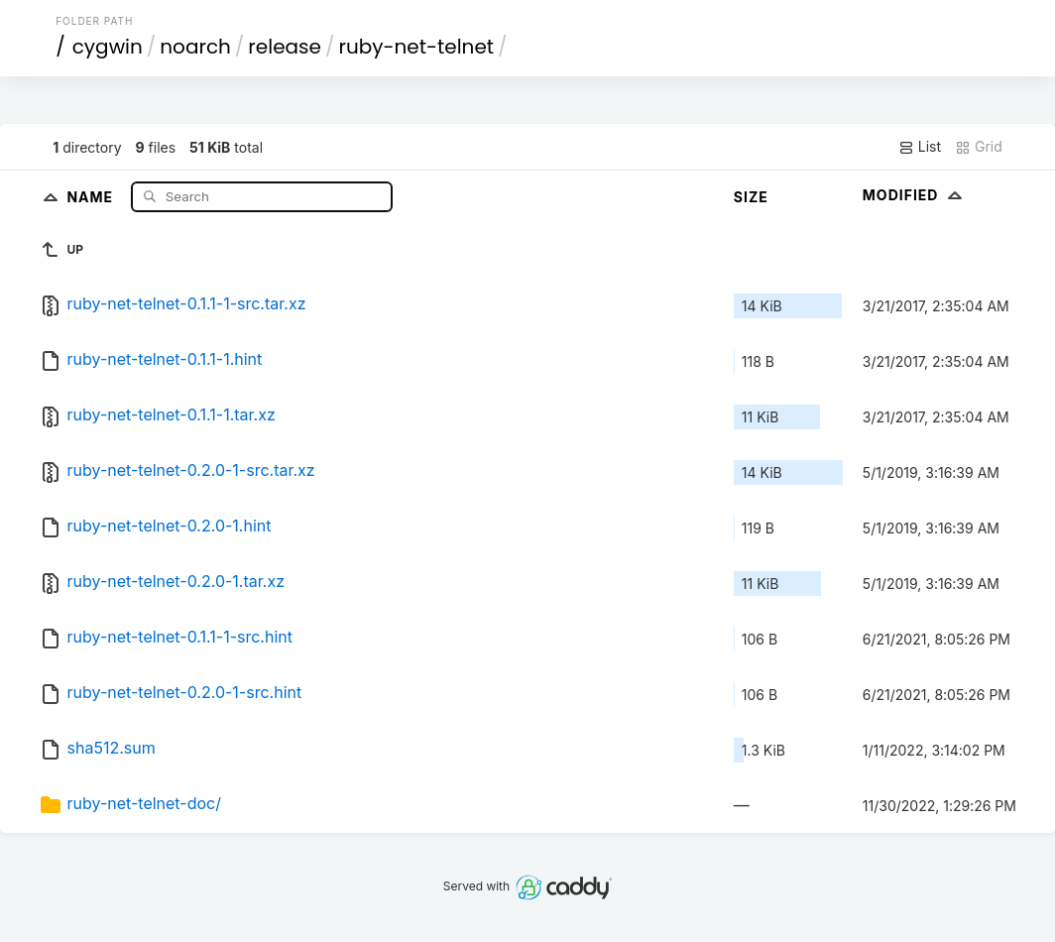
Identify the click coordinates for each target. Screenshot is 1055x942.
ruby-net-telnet (416, 46)
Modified (915, 194)
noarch (195, 46)
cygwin (107, 46)
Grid (978, 147)
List (919, 147)
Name (91, 195)
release (284, 46)
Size (751, 196)
